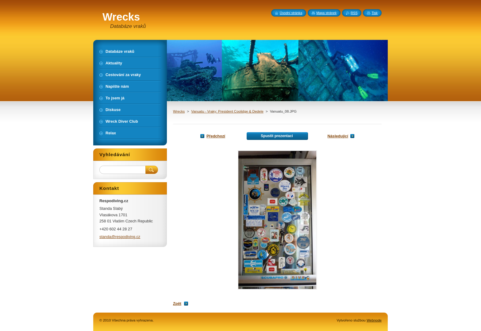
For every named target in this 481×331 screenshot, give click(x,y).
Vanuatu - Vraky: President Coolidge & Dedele (227, 111)
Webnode (374, 320)
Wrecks (179, 111)
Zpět (177, 303)
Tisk (374, 13)
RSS (354, 13)
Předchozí (215, 136)
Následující (337, 136)
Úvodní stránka (291, 13)
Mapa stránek (326, 13)
